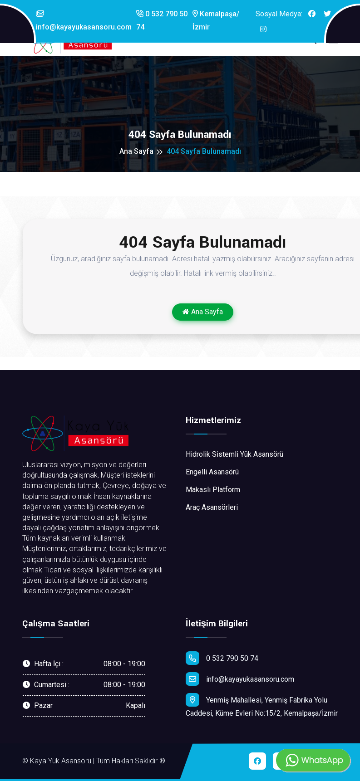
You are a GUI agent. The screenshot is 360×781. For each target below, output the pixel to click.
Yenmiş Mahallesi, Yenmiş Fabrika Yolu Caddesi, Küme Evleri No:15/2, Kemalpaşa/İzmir (262, 705)
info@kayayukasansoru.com (84, 20)
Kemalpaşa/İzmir (215, 20)
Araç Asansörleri (212, 507)
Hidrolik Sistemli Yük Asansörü (234, 454)
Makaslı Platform (213, 489)
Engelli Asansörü (212, 472)
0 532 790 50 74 (161, 20)
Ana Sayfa (136, 151)
